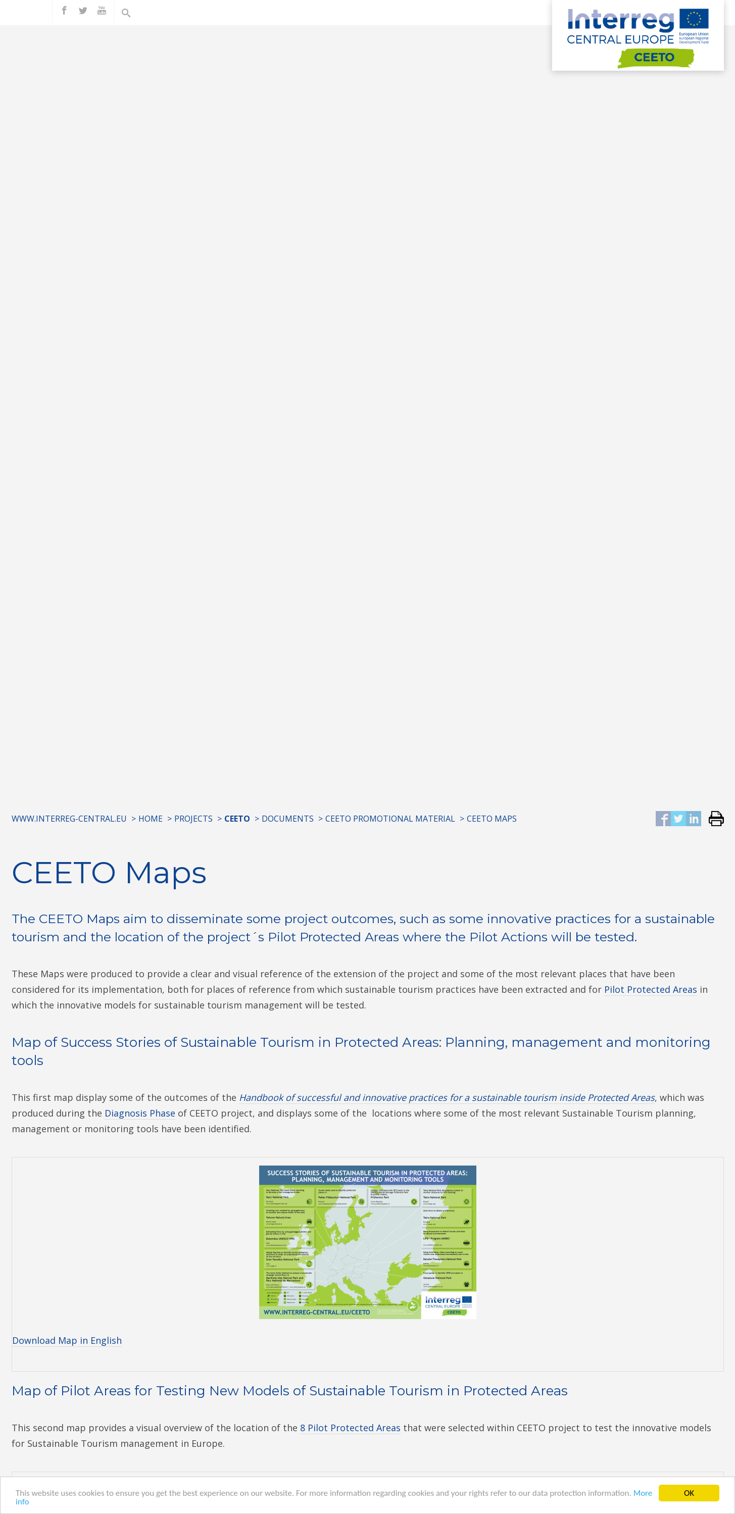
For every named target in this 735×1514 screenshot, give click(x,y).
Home (150, 818)
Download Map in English (67, 1340)
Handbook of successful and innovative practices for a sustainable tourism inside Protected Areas (447, 1097)
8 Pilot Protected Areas (350, 1428)
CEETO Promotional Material (390, 818)
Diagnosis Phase (140, 1113)
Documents (288, 818)
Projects (193, 818)
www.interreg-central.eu (69, 818)
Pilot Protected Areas (650, 989)
